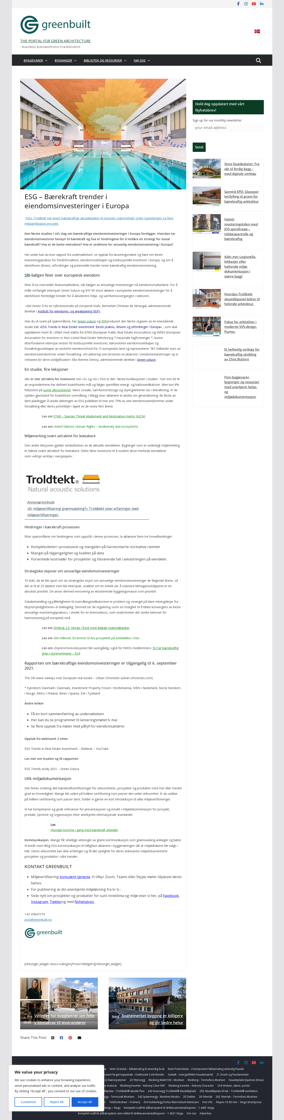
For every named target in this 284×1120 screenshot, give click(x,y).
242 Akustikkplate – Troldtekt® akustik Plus (118, 1091)
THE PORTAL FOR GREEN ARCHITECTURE (55, 40)
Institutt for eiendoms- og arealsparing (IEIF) (69, 311)
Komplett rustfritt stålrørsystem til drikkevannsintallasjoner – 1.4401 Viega (169, 1108)
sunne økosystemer (57, 390)
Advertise (205, 1113)
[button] (45, 60)
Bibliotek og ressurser (103, 60)
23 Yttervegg (137, 1080)
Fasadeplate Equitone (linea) (246, 1080)
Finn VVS (207, 1102)
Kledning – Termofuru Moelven (206, 1080)
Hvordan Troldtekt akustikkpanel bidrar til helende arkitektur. (242, 299)
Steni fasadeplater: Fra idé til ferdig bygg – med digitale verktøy (241, 169)
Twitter (56, 901)
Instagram (39, 901)
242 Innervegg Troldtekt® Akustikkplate (172, 1091)
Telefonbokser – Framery (124, 1102)
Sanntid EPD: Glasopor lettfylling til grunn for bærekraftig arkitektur (241, 196)
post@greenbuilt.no (38, 920)
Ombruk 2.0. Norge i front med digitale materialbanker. (91, 628)
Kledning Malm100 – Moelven (166, 1080)
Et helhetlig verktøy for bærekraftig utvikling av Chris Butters (241, 354)
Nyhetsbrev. (84, 901)
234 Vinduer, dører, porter (233, 1085)
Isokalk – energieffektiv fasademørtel (190, 1074)
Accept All (85, 1102)
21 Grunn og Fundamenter (233, 1074)
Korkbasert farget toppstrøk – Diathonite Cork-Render (131, 1074)
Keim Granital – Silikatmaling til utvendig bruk (137, 1069)
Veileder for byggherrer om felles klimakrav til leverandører (58, 1019)
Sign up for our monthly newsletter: (217, 120)
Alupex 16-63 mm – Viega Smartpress (238, 1102)
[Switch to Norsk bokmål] (257, 31)
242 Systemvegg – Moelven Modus (159, 1097)
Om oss (140, 60)
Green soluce (146, 360)
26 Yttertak (205, 1097)
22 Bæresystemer (115, 1080)
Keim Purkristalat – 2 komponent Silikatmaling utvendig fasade (206, 1069)
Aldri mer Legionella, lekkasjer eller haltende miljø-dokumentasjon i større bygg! (240, 266)
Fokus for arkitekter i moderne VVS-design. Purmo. (240, 327)
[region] (56, 1088)
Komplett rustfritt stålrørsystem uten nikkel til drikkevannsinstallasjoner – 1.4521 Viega (130, 1113)
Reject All (57, 1102)
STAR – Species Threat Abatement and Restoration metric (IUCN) (99, 416)
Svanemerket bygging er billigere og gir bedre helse (147, 1019)
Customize (28, 1102)
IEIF (104, 321)
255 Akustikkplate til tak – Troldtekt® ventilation (229, 1091)
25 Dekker (189, 1097)
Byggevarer (33, 60)
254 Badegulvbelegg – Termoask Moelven (108, 1097)
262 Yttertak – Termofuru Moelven (236, 1097)
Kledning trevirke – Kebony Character (191, 1085)
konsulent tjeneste (75, 876)
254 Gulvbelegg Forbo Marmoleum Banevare (171, 1102)
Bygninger (63, 60)
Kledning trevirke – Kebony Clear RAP (142, 1085)
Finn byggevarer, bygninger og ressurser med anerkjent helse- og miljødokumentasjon (241, 387)
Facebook (171, 895)
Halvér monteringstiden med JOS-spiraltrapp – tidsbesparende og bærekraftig (241, 229)
